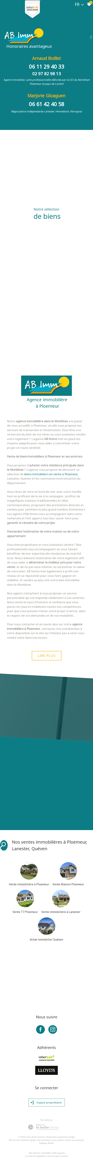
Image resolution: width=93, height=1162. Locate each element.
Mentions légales (28, 1140)
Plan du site (14, 1140)
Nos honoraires (44, 1140)
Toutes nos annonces (74, 1140)
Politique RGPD (46, 1143)
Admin (61, 1140)
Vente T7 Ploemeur (25, 912)
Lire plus (47, 655)
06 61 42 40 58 (46, 104)
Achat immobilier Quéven (46, 939)
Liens (54, 1140)
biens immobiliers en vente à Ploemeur (50, 474)
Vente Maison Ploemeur (68, 884)
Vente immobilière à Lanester (60, 912)
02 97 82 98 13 (46, 73)
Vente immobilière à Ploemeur (29, 884)
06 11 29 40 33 (46, 66)
